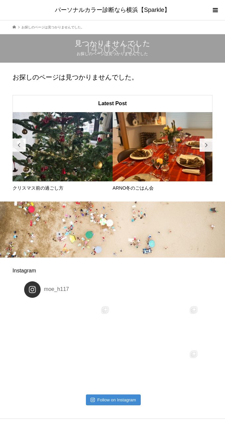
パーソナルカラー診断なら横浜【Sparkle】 (112, 10)
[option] (63, 152)
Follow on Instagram (113, 399)
